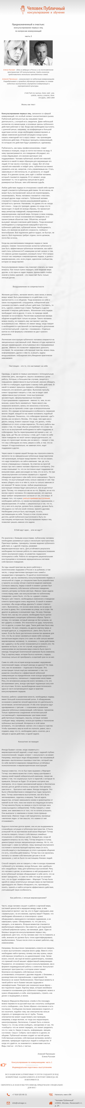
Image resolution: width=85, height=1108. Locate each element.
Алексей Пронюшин (10, 79)
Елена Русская (9, 70)
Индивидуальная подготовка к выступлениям (32, 1067)
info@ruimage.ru (19, 1103)
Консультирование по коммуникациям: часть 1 (32, 1062)
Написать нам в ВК (63, 1095)
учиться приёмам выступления (36, 498)
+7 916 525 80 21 (19, 1095)
